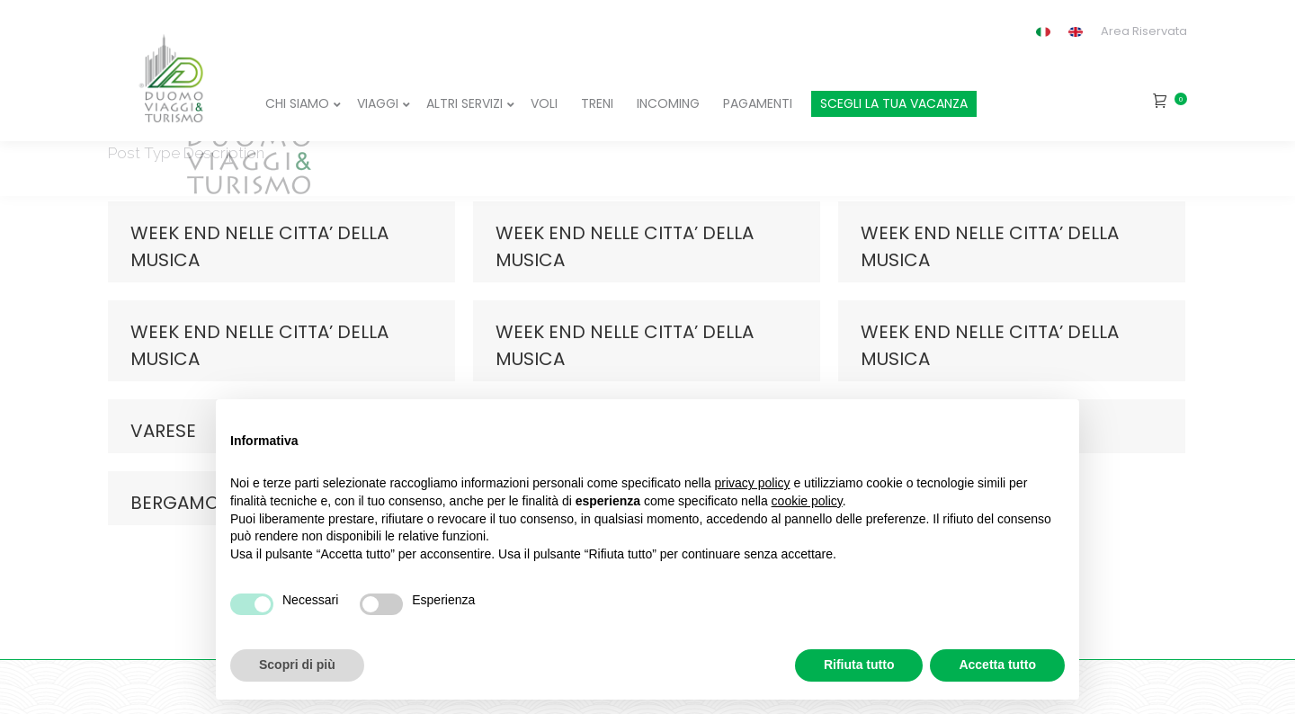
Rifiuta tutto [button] (859, 664)
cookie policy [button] (807, 501)
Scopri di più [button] (297, 664)
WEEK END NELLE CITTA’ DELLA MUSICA (259, 246)
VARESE (163, 430)
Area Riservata (1144, 31)
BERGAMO (174, 502)
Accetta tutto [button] (997, 664)
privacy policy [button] (752, 483)
